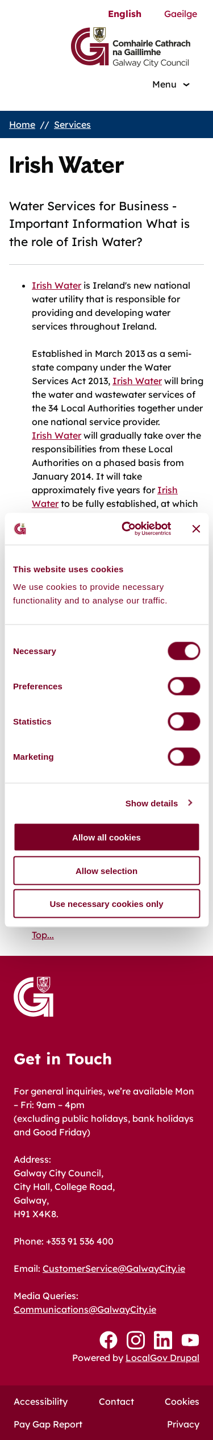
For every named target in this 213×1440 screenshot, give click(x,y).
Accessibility (41, 1401)
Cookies (182, 1401)
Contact (116, 1401)
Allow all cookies (106, 837)
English (124, 13)
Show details (152, 803)
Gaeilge (180, 13)
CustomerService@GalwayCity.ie (114, 1268)
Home (22, 124)
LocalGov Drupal (162, 1357)
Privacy (183, 1424)
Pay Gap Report (48, 1424)
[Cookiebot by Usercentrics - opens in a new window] (127, 529)
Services (72, 124)
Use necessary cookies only (106, 904)
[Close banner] (196, 528)
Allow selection (106, 870)
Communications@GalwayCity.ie (85, 1309)
